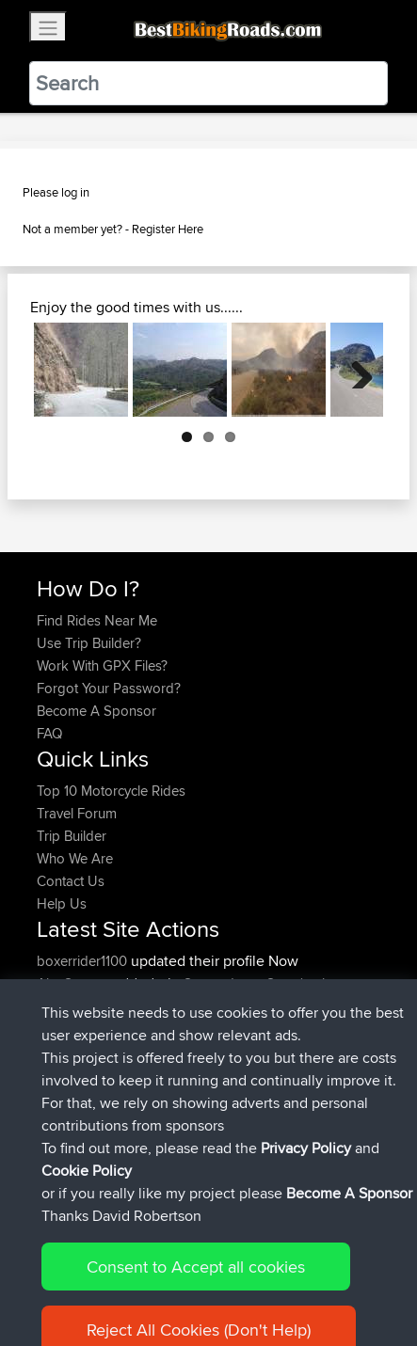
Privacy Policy (289, 1273)
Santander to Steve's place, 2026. (193, 995)
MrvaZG (63, 1096)
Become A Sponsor (96, 711)
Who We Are (75, 858)
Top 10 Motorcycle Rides (111, 790)
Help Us (62, 903)
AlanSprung (75, 983)
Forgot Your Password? (109, 688)
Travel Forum (77, 813)
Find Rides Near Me (97, 620)
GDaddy (64, 1028)
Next (355, 369)
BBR (151, 1074)
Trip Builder (71, 836)
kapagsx (65, 1074)
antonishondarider (94, 1119)
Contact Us (70, 881)
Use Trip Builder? (89, 643)
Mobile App (245, 1028)
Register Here (167, 228)
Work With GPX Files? (102, 665)
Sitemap (212, 1273)
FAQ (49, 733)
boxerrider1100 (84, 961)
